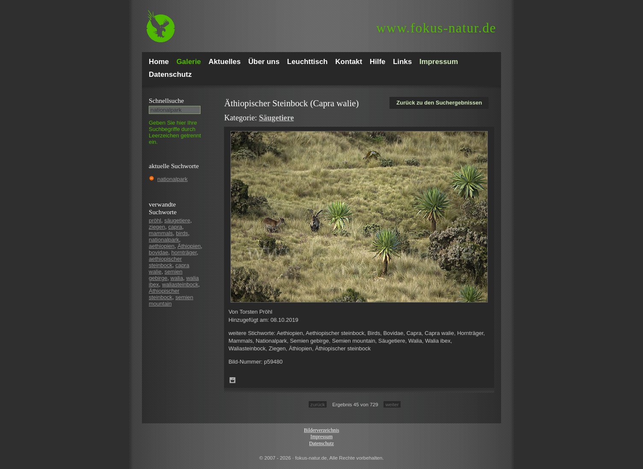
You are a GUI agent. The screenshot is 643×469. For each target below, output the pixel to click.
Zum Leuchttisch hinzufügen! (233, 380)
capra (175, 227)
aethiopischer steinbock (165, 262)
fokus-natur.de (436, 27)
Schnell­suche (166, 100)
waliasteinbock (180, 284)
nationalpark (172, 179)
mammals (161, 233)
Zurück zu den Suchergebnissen (439, 102)
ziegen (157, 227)
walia (177, 278)
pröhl (155, 220)
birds (182, 233)
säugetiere (177, 220)
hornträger (184, 252)
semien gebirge (166, 274)
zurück (317, 404)
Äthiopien (189, 246)
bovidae (158, 252)
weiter (391, 404)
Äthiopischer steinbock (164, 294)
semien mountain (171, 300)
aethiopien (161, 246)
